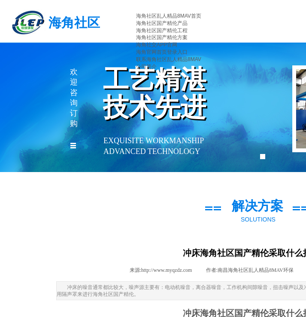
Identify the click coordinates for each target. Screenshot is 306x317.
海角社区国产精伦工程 (162, 31)
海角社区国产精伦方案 (162, 37)
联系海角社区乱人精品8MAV (168, 59)
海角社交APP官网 (156, 45)
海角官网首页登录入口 (162, 52)
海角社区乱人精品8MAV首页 (168, 16)
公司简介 (146, 67)
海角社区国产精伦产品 (162, 23)
